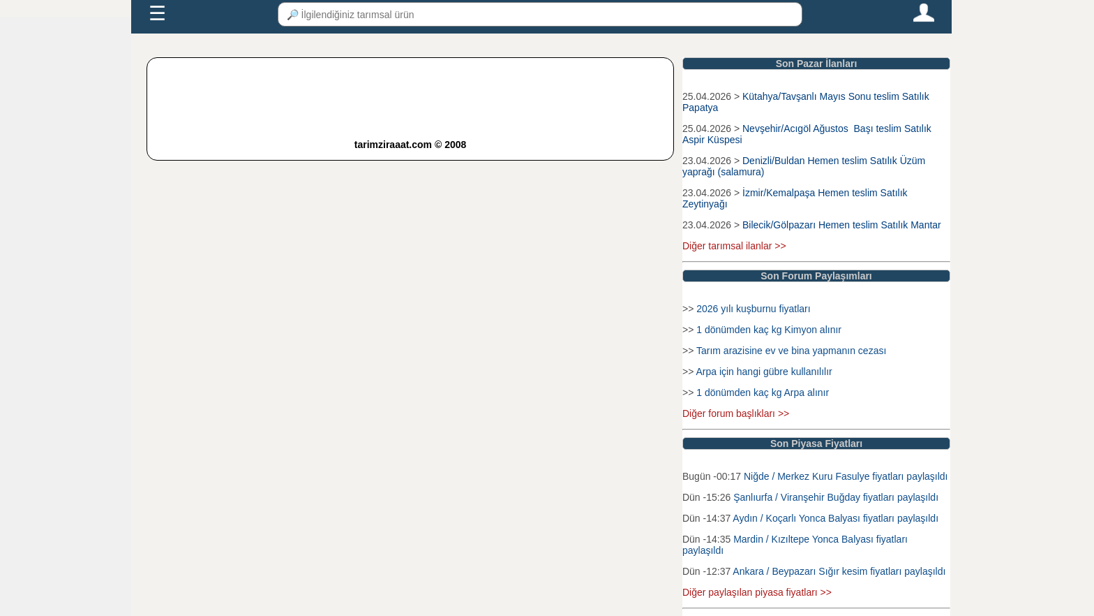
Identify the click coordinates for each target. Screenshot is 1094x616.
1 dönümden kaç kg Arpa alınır (762, 392)
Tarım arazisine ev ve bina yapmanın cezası (791, 350)
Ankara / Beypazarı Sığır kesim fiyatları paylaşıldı (839, 571)
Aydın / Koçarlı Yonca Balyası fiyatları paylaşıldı (835, 518)
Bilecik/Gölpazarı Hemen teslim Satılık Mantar (841, 224)
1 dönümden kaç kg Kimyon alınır (768, 329)
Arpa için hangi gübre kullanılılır (764, 371)
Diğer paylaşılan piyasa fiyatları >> (757, 592)
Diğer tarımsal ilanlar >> (734, 245)
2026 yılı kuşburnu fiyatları (753, 308)
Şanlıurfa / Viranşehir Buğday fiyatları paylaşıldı (835, 497)
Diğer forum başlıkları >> (735, 413)
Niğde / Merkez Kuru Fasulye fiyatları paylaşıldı (846, 476)
